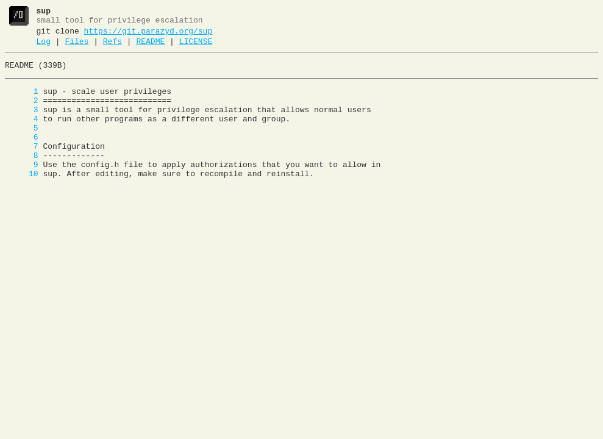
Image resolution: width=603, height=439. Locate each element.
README (150, 46)
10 (21, 199)
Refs (112, 46)
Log (44, 46)
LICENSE (196, 46)
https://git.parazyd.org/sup (148, 34)
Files (76, 46)
